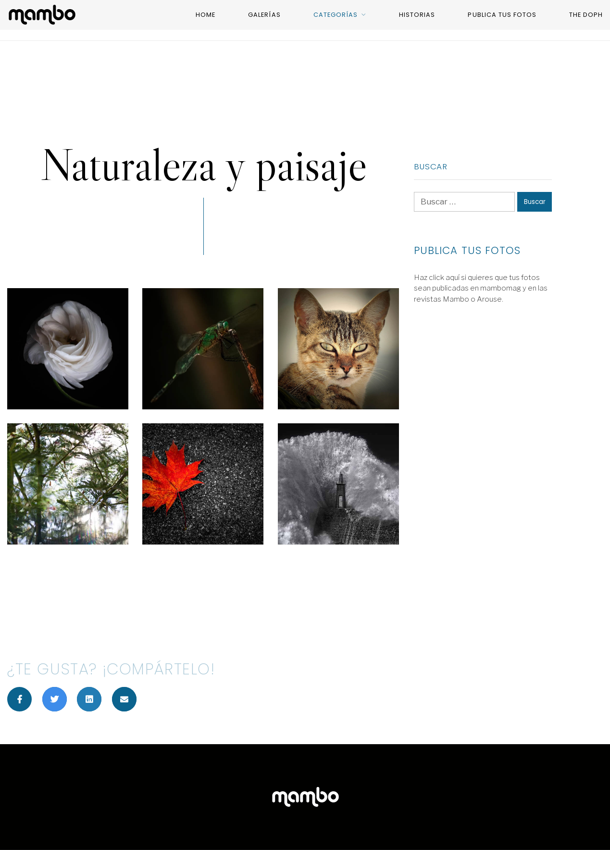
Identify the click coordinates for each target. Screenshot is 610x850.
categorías (335, 15)
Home (205, 15)
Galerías (264, 15)
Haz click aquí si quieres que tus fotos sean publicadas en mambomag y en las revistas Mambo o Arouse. (481, 288)
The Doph (586, 15)
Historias (417, 15)
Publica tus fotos (502, 15)
